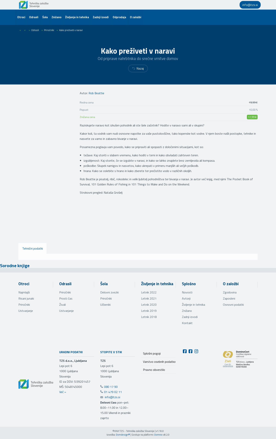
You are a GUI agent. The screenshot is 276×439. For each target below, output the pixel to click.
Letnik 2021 (149, 298)
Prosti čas (65, 298)
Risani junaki (26, 298)
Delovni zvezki (109, 292)
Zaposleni (229, 298)
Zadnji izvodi (190, 317)
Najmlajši (24, 292)
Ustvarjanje (25, 310)
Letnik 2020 (149, 304)
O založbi (231, 284)
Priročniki (24, 304)
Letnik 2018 (149, 317)
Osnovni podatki (233, 304)
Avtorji (186, 298)
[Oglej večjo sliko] (35, 222)
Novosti (187, 292)
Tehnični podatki (32, 248)
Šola (104, 284)
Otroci (23, 284)
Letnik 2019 (149, 310)
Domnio (158, 435)
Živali (62, 304)
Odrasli (65, 284)
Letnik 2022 (149, 292)
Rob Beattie (96, 93)
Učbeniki (105, 304)
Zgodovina (230, 292)
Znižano (187, 310)
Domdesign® (123, 435)
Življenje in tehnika (157, 284)
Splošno (189, 284)
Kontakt (187, 323)
